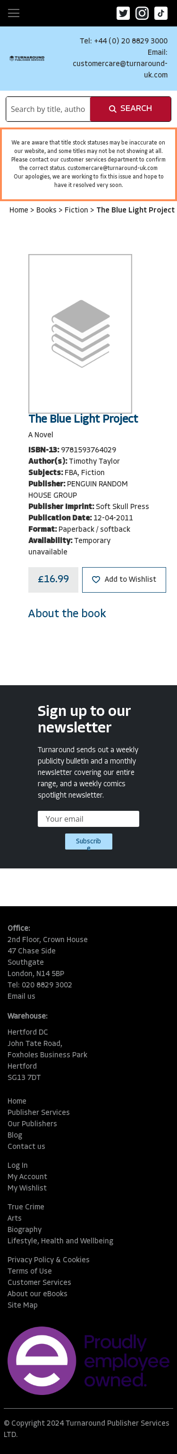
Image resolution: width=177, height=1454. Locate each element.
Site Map (23, 1305)
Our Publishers (32, 1124)
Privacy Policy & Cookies (49, 1260)
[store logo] (26, 58)
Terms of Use (30, 1271)
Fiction (77, 210)
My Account (27, 1177)
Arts (15, 1219)
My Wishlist (27, 1188)
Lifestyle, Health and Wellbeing (60, 1241)
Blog (15, 1135)
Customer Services (39, 1283)
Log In (18, 1166)
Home (19, 210)
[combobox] (48, 109)
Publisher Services (39, 1113)
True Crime (26, 1207)
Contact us (26, 1147)
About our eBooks (37, 1294)
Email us (21, 997)
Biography (25, 1230)
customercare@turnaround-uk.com (112, 168)
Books (47, 210)
